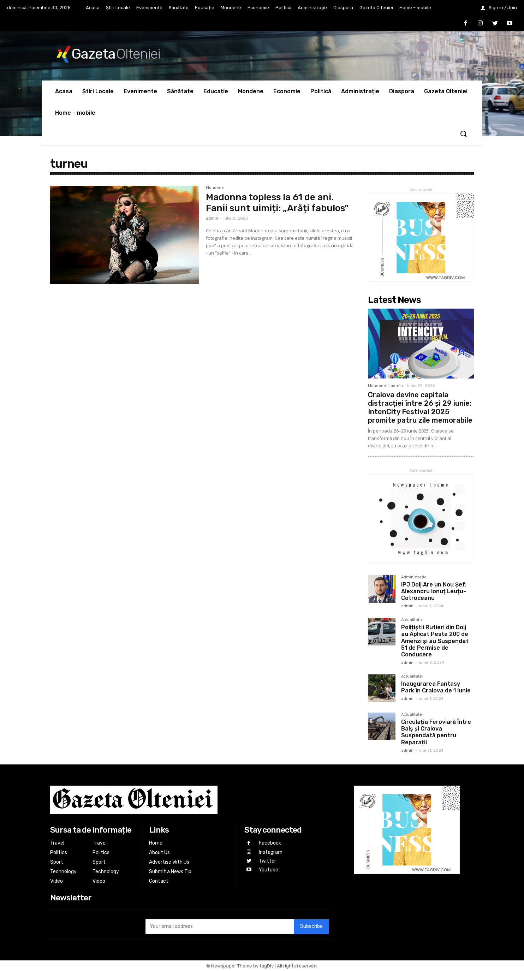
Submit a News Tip (170, 872)
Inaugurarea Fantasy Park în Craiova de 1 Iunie (436, 687)
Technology (63, 872)
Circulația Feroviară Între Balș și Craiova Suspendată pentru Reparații (436, 732)
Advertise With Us (169, 862)
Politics (58, 853)
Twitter (267, 861)
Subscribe (311, 926)
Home (155, 843)
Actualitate (411, 620)
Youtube (268, 870)
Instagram (270, 852)
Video (56, 881)
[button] (463, 134)
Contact (158, 881)
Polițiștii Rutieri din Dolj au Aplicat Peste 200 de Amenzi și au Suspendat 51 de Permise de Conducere (435, 641)
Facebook (270, 843)
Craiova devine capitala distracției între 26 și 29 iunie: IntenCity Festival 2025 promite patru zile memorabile (420, 407)
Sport (56, 862)
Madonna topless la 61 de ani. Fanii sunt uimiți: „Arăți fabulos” (277, 203)
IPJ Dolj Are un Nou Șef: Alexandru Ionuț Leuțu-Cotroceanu (433, 591)
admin (212, 218)
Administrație (414, 577)
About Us (159, 853)
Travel (57, 843)
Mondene (215, 188)
